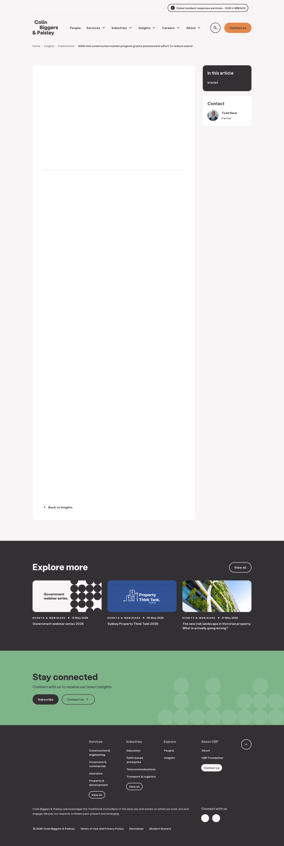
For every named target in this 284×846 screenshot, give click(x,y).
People (169, 750)
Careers (168, 28)
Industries (119, 28)
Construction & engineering (99, 752)
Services (93, 28)
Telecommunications (141, 769)
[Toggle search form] (215, 28)
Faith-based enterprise (135, 760)
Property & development (98, 783)
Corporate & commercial (97, 764)
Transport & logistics (141, 776)
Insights (144, 28)
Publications (66, 46)
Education (133, 750)
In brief (212, 82)
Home (36, 46)
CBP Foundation (212, 758)
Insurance (96, 773)
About (191, 28)
